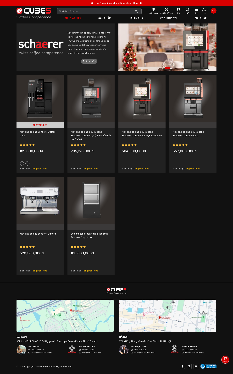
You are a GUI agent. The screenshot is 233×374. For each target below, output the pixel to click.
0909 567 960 (36, 350)
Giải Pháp (200, 18)
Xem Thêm (89, 61)
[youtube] (196, 366)
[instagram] (189, 366)
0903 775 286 (189, 350)
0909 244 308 (86, 350)
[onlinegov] (208, 366)
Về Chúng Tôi (168, 18)
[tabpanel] (167, 47)
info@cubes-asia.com (90, 352)
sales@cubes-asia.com (40, 352)
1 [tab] (167, 68)
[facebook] (182, 366)
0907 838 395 (138, 350)
